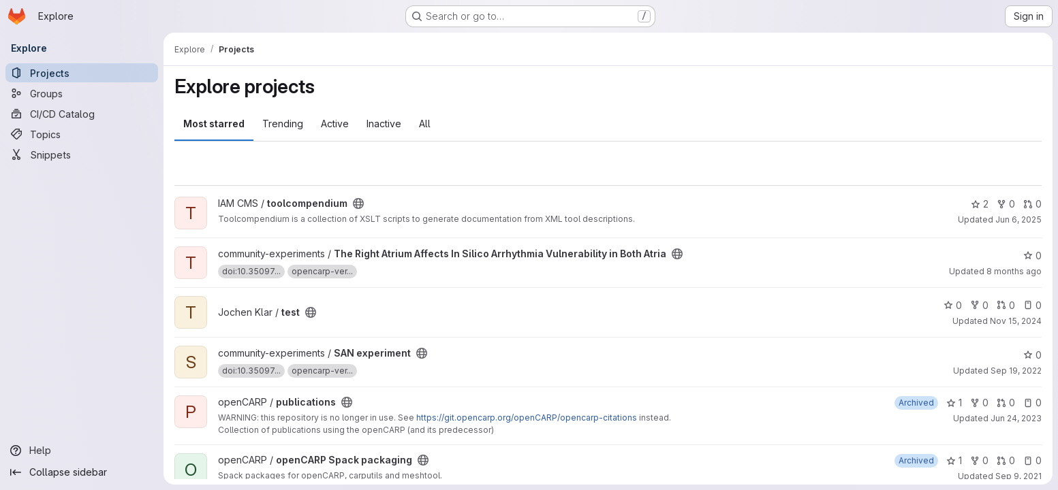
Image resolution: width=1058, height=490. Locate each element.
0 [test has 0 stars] (953, 305)
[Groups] (81, 93)
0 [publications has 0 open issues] (1032, 402)
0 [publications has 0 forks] (979, 402)
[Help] (81, 450)
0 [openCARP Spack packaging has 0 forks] (979, 460)
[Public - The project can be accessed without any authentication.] (358, 203)
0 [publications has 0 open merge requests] (1006, 402)
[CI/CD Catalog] (81, 113)
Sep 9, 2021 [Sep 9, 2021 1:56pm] (1018, 476)
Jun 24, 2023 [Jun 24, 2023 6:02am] (1016, 418)
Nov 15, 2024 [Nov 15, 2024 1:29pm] (1016, 321)
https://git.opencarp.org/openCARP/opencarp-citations (526, 417)
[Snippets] (81, 154)
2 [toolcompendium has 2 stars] (980, 204)
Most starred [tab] (214, 123)
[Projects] (81, 72)
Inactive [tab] (384, 123)
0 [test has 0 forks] (979, 305)
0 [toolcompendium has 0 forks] (1006, 204)
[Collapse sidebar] (81, 472)
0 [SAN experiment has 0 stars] (1032, 355)
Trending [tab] (282, 123)
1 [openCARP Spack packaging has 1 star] (954, 460)
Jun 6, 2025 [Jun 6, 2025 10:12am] (1018, 219)
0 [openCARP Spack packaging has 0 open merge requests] (1006, 460)
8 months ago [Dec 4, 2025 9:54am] (1014, 271)
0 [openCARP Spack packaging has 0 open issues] (1032, 460)
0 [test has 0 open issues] (1032, 305)
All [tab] (425, 123)
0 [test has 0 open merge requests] (1006, 305)
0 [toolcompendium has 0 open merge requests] (1032, 204)
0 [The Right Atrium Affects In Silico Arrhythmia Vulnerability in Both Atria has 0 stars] (1032, 255)
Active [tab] (335, 123)
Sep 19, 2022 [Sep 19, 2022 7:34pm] (1016, 370)
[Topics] (81, 134)
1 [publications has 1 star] (954, 402)
